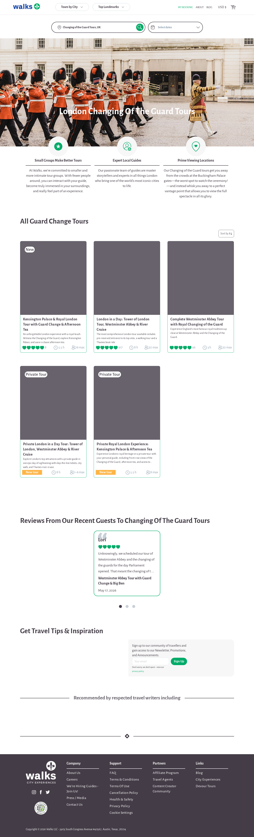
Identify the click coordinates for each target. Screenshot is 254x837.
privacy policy (138, 671)
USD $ (222, 8)
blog (209, 8)
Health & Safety (121, 799)
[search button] (140, 27)
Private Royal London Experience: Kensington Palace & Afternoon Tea (124, 446)
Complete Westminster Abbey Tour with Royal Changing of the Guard (197, 321)
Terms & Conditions (124, 779)
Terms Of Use (119, 786)
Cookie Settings (121, 812)
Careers (72, 779)
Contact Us (75, 804)
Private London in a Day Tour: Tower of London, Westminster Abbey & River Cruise (53, 449)
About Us (73, 773)
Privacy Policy (120, 806)
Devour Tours (205, 786)
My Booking (184, 8)
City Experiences (208, 779)
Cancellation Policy (124, 793)
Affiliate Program (166, 773)
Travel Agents (163, 779)
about (199, 8)
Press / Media (76, 798)
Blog (199, 773)
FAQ (113, 773)
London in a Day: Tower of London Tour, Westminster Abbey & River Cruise (123, 324)
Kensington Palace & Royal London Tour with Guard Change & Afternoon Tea (52, 324)
